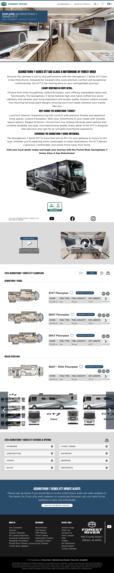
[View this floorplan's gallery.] (108, 293)
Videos (65, 540)
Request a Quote (85, 293)
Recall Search (68, 546)
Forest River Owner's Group (22, 543)
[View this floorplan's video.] (99, 315)
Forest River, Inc (36, 560)
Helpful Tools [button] (81, 4)
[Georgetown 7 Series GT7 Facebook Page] (72, 218)
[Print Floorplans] (108, 273)
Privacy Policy (46, 560)
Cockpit (10, 460)
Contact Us (67, 533)
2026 (92, 273)
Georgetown (12, 19)
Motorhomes (41, 527)
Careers (12, 530)
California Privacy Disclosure (61, 560)
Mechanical (67, 468)
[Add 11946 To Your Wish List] (81, 367)
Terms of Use (75, 560)
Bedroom (65, 460)
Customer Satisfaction (19, 538)
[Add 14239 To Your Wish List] (72, 315)
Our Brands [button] (63, 4)
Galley (9, 468)
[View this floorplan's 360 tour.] (104, 293)
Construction (13, 453)
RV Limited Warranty (19, 535)
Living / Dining (68, 446)
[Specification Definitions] (101, 273)
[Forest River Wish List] (103, 4)
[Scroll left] (4, 410)
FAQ (64, 538)
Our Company (15, 527)
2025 (81, 273)
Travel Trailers (41, 535)
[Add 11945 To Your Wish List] (71, 293)
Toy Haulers (40, 530)
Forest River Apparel (18, 546)
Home (4, 19)
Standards (11, 446)
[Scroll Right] (110, 410)
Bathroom (66, 453)
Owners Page (68, 527)
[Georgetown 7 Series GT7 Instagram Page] (93, 218)
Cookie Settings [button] (69, 548)
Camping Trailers (43, 540)
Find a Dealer (68, 535)
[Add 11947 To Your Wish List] (72, 336)
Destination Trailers (44, 538)
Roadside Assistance (18, 540)
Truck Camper (41, 543)
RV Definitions (68, 543)
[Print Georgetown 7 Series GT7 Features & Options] (107, 440)
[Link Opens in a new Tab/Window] (54, 207)
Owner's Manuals (17, 533)
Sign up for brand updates (57, 505)
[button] (96, 4)
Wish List (66, 530)
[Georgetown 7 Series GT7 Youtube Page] (52, 218)
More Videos (29, 238)
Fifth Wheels (41, 533)
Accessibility (84, 560)
